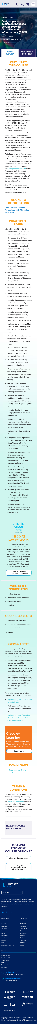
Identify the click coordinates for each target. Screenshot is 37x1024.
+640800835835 (11, 980)
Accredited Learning (7, 945)
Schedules (4, 935)
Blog (2, 942)
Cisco (11, 17)
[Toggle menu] (33, 4)
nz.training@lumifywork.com (14, 974)
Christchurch (24, 928)
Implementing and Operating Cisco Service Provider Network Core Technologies (19, 718)
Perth (21, 938)
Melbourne (23, 933)
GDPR (3, 962)
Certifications (5, 938)
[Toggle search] (22, 4)
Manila (22, 945)
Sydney (22, 931)
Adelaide (22, 942)
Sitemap (4, 967)
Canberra (23, 940)
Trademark (4, 965)
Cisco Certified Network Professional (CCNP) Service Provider (17, 210)
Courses (4, 17)
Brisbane (22, 935)
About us (4, 928)
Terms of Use (5, 960)
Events (3, 940)
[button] (10, 53)
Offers (3, 931)
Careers (3, 933)
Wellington (23, 926)
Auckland (23, 924)
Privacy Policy (5, 955)
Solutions (4, 926)
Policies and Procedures (8, 958)
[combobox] (2, 893)
